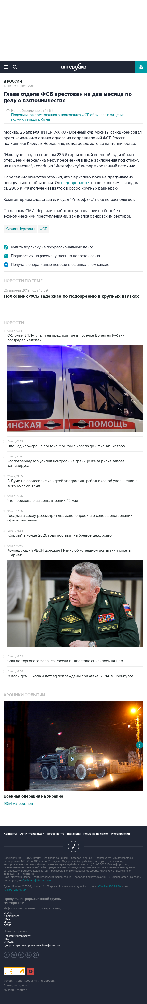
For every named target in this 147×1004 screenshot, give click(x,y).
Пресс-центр (55, 834)
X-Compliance (11, 916)
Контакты (10, 834)
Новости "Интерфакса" (17, 936)
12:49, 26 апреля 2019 (19, 86)
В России (13, 81)
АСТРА (7, 925)
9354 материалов (18, 803)
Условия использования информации (30, 981)
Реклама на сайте (95, 834)
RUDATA (9, 942)
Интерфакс (73, 67)
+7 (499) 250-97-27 (15, 889)
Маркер (8, 922)
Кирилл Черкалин (20, 229)
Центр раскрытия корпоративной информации (32, 945)
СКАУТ (8, 919)
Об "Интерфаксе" (32, 834)
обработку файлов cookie (36, 880)
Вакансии (74, 834)
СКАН (7, 939)
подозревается (76, 182)
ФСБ (43, 229)
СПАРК (8, 912)
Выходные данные (16, 985)
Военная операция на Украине (33, 796)
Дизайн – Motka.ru (16, 990)
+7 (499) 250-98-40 (109, 886)
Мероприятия (120, 834)
